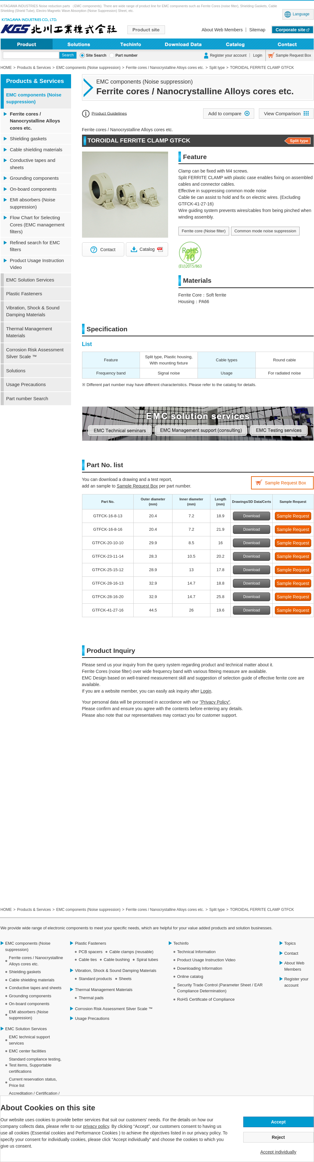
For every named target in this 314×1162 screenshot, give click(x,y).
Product (27, 44)
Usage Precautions (26, 384)
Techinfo (131, 44)
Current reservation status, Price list (33, 1082)
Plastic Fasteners (24, 293)
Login (257, 55)
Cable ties (88, 959)
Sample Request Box (293, 55)
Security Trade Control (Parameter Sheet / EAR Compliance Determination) (220, 988)
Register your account (228, 55)
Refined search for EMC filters (35, 246)
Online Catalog (235, 44)
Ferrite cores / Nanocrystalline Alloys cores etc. (35, 121)
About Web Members (222, 29)
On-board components (33, 189)
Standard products (95, 978)
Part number (127, 55)
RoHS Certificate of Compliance (206, 999)
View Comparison (282, 113)
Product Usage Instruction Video (37, 264)
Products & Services (35, 81)
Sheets (125, 978)
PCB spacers (90, 951)
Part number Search (27, 398)
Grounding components (34, 178)
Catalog (147, 249)
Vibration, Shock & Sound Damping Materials (33, 311)
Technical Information (196, 951)
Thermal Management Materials (29, 332)
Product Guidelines (109, 113)
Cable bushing (117, 959)
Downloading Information (183, 44)
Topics (290, 943)
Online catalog (190, 976)
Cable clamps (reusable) (131, 951)
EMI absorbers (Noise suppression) (32, 203)
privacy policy (96, 1126)
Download (251, 516)
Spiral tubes (147, 959)
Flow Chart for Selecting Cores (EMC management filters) (37, 224)
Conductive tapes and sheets (32, 164)
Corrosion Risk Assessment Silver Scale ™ (35, 353)
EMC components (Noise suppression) (34, 98)
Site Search (96, 55)
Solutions (79, 44)
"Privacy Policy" (215, 702)
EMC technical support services (29, 1040)
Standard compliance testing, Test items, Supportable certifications (35, 1065)
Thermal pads (91, 997)
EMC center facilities (27, 1051)
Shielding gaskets (28, 138)
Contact (287, 44)
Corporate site (291, 29)
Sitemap (257, 29)
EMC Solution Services (30, 279)
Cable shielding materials (36, 149)
